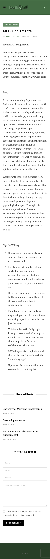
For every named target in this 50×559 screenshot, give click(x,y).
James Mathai (13, 37)
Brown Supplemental (14, 420)
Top (25, 553)
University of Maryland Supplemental (22, 409)
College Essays (11, 25)
